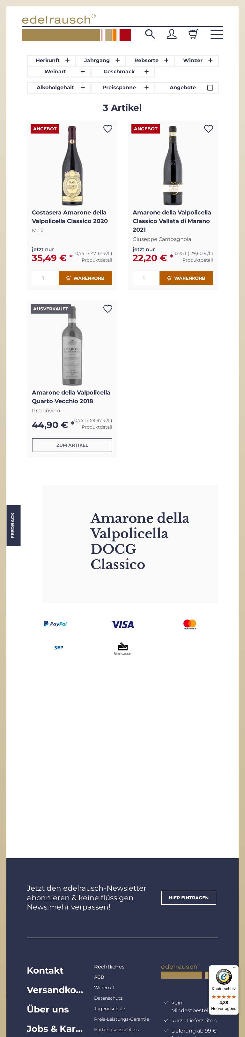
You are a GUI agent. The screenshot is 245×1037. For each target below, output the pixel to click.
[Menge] (45, 278)
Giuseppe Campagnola (162, 239)
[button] (150, 34)
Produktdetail (97, 260)
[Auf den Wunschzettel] (107, 128)
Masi (37, 231)
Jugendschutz (109, 1009)
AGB (99, 977)
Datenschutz (108, 998)
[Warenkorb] (193, 34)
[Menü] (235, 969)
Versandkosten (55, 989)
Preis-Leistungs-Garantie (121, 1019)
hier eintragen (189, 898)
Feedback (12, 526)
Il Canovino (46, 411)
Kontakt (45, 970)
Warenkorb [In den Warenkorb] (85, 278)
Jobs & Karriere (55, 1028)
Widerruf (104, 987)
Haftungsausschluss (116, 1030)
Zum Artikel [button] (72, 445)
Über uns (48, 1009)
